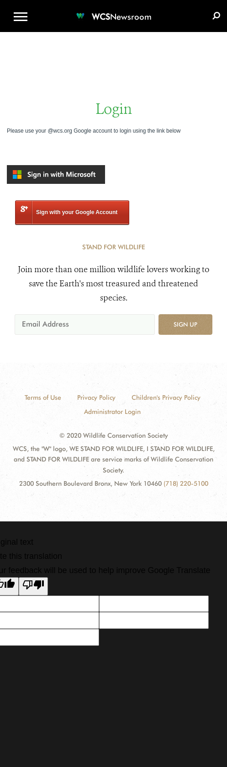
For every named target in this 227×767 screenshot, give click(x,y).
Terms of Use (43, 397)
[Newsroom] (114, 11)
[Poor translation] (33, 586)
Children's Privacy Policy (166, 397)
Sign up (185, 324)
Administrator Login (112, 411)
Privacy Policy (96, 397)
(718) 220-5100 (186, 483)
